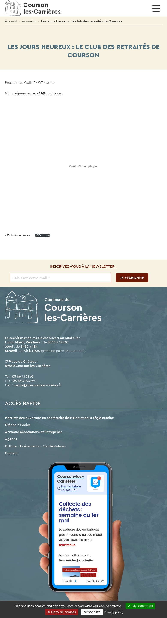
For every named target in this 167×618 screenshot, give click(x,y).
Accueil (11, 21)
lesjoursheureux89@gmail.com (38, 93)
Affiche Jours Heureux (19, 235)
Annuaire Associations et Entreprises (33, 432)
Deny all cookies (61, 612)
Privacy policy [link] (113, 612)
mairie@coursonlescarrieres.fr (37, 385)
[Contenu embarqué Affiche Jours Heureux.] (83, 166)
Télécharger (42, 235)
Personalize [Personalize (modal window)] (92, 612)
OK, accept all (140, 606)
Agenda (11, 439)
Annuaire (29, 21)
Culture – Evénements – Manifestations (35, 446)
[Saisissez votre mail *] (60, 278)
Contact (11, 453)
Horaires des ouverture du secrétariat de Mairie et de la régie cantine (59, 418)
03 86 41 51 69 (23, 376)
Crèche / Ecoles (17, 425)
